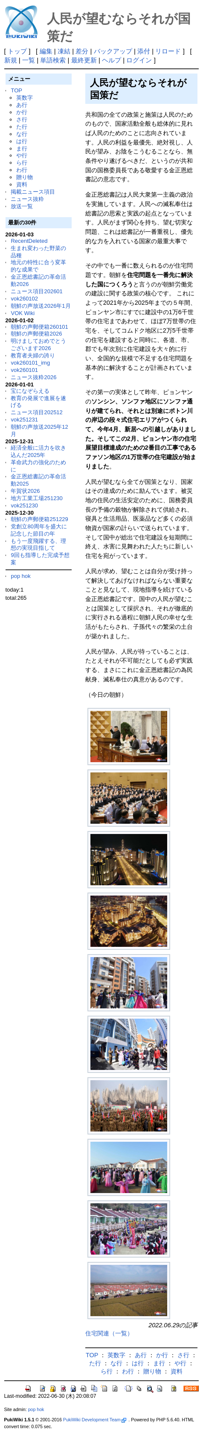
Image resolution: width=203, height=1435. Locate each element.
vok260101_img (30, 362)
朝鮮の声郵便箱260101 (39, 327)
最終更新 (84, 60)
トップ (17, 51)
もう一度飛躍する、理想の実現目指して (38, 544)
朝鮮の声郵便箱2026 (36, 333)
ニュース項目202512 (36, 412)
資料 (21, 184)
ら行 (21, 162)
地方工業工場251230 (36, 498)
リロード (168, 51)
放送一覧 (22, 206)
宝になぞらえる (30, 391)
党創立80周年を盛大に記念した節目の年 (39, 530)
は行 (21, 141)
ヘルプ (111, 60)
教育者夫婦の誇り (33, 355)
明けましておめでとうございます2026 (38, 344)
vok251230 (24, 505)
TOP (16, 90)
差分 (81, 51)
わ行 (21, 170)
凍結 (64, 51)
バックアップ (113, 51)
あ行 (21, 105)
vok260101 (24, 370)
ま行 (21, 148)
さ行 (21, 119)
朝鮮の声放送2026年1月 (40, 306)
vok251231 (24, 419)
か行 (21, 112)
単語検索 (53, 60)
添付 (143, 51)
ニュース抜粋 (27, 199)
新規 (10, 60)
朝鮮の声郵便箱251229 (39, 519)
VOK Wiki (23, 313)
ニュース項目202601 (36, 291)
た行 (21, 127)
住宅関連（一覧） (109, 1333)
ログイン (139, 60)
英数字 (24, 97)
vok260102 (24, 298)
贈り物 (24, 177)
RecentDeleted (29, 241)
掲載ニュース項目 (33, 192)
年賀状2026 (25, 491)
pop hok (20, 576)
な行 (21, 134)
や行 (21, 155)
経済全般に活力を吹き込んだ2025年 (38, 451)
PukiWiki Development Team (94, 1419)
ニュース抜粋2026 (33, 377)
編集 (46, 51)
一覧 (28, 60)
